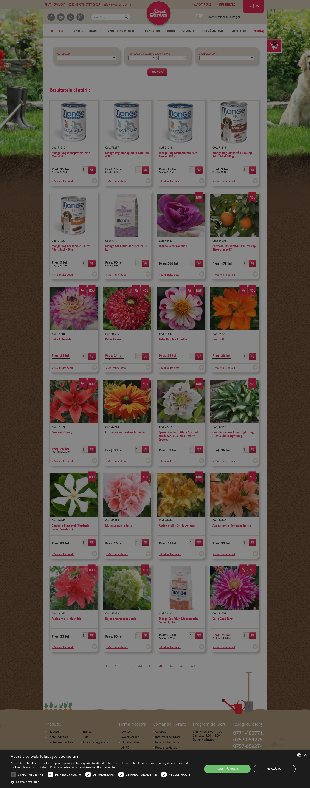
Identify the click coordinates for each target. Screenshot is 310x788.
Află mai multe (105, 767)
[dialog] (155, 769)
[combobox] (299, 755)
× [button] (305, 755)
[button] (104, 782)
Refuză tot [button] (275, 769)
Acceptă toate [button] (227, 769)
